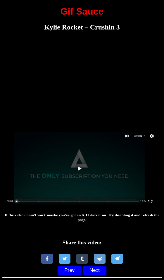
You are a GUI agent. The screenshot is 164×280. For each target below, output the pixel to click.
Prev (69, 270)
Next (94, 270)
